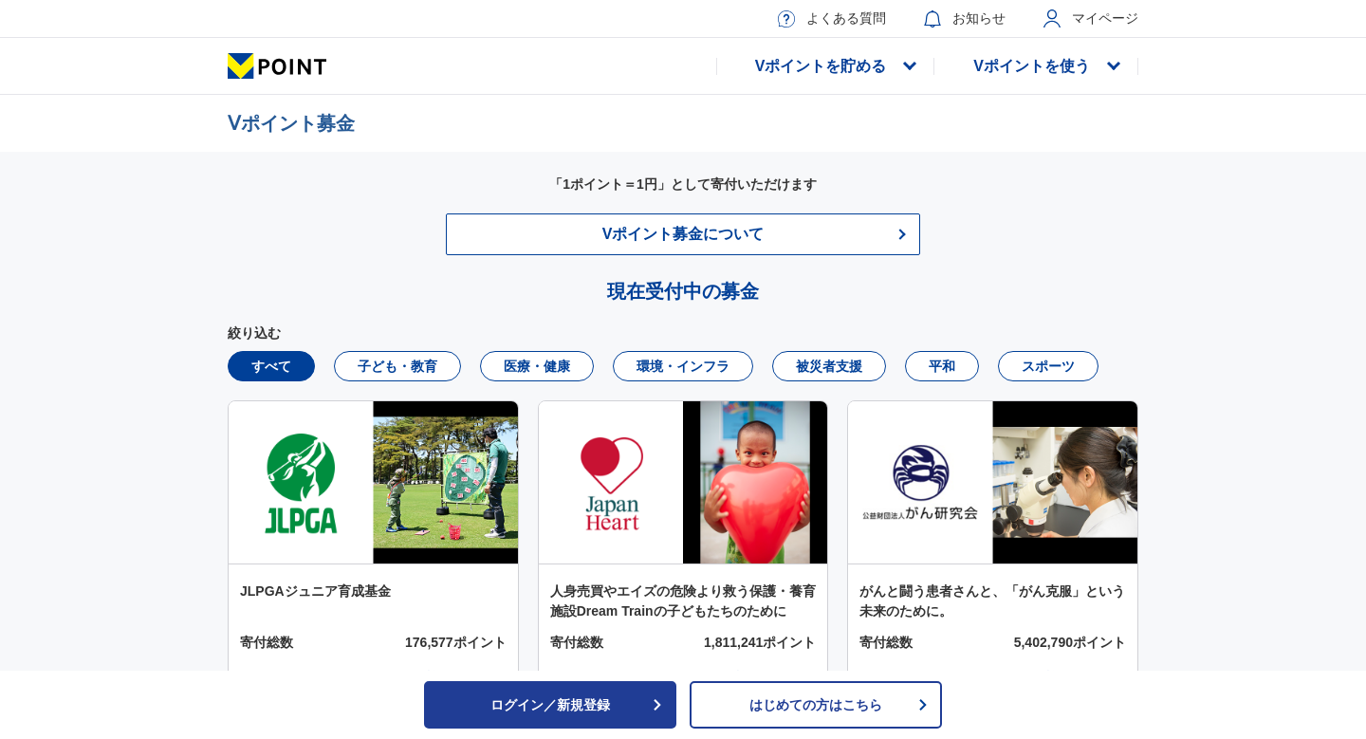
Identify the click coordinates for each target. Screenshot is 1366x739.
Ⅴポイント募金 (291, 123)
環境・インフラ (683, 366)
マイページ (1090, 18)
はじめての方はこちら (839, 704)
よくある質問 (832, 19)
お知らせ (965, 19)
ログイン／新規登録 (576, 704)
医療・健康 (537, 366)
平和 (942, 366)
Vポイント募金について (683, 234)
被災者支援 (829, 366)
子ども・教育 (397, 366)
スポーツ (1048, 366)
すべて (271, 366)
